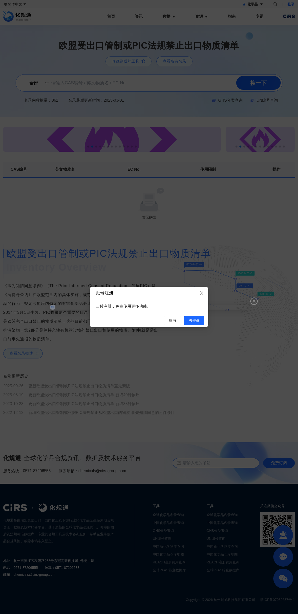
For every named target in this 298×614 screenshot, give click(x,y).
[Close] (201, 293)
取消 (172, 320)
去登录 (194, 320)
